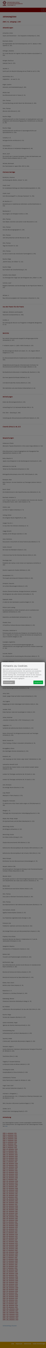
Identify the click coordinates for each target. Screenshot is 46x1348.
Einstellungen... (9, 682)
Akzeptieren (38, 682)
